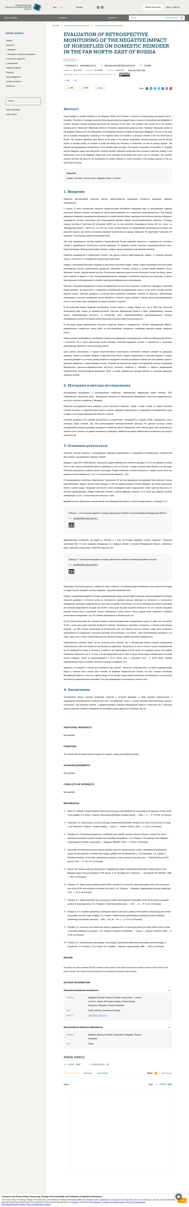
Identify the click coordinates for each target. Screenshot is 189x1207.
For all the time (71, 1072)
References (10, 86)
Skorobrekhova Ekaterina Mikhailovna (83, 1026)
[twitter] (154, 88)
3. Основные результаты (15, 59)
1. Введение (11, 50)
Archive (62, 18)
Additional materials (13, 68)
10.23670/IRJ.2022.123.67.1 (85, 517)
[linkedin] (162, 88)
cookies (75, 1202)
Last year (88, 1072)
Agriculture (55, 25)
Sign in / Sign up (172, 7)
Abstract (9, 41)
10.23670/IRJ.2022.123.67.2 (85, 564)
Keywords (10, 45)
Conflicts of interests (13, 81)
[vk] (150, 88)
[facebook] (146, 88)
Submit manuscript (153, 7)
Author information (13, 110)
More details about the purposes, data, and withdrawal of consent (26, 1204)
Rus (55, 7)
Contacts (112, 18)
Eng (61, 7)
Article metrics (11, 114)
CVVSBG (147, 65)
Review (11, 101)
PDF (83, 88)
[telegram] (158, 88)
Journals (79, 7)
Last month (102, 1072)
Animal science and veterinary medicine (77, 25)
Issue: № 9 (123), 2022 (136, 70)
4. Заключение (12, 63)
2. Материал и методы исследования (20, 54)
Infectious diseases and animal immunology (109, 25)
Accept (182, 1200)
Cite (96, 88)
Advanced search (171, 18)
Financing (10, 72)
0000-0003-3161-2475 (97, 1015)
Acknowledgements (13, 77)
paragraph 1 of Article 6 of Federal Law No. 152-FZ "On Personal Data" (119, 1202)
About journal (10, 18)
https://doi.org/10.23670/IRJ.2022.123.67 (120, 65)
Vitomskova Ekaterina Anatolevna (81, 989)
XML (69, 88)
